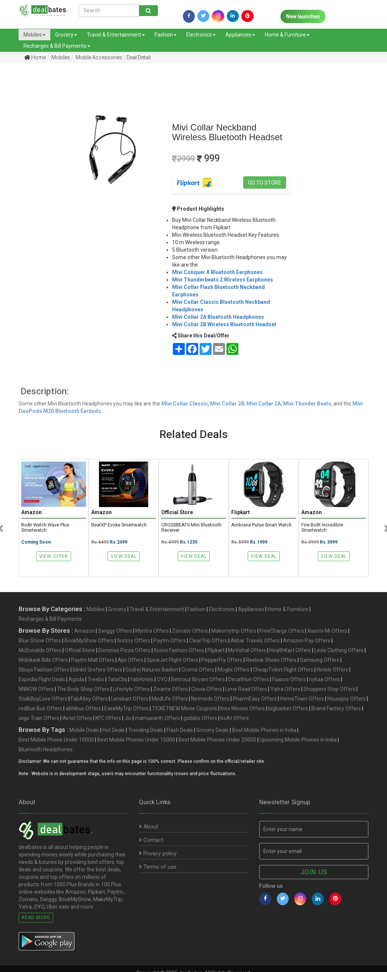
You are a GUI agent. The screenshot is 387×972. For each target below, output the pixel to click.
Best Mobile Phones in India (264, 730)
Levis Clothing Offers (339, 650)
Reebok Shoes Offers (271, 660)
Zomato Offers (190, 631)
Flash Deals (179, 730)
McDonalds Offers (40, 650)
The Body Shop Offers (83, 689)
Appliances (240, 35)
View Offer (53, 556)
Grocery (66, 35)
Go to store (264, 183)
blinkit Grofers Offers (97, 670)
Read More (36, 917)
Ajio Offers (130, 660)
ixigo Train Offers (39, 718)
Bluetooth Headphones (46, 749)
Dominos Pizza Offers (124, 650)
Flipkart (216, 650)
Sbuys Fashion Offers (44, 670)
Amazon (84, 631)
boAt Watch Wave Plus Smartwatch (45, 528)
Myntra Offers (152, 631)
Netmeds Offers (210, 699)
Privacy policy (158, 853)
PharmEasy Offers (255, 699)
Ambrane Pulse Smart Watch (261, 525)
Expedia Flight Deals (42, 679)
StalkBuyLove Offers (43, 699)
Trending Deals (145, 730)
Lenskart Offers (129, 699)
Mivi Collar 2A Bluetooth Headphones (218, 317)
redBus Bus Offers (40, 708)
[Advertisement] (26, 186)
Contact (151, 840)
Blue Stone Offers (40, 641)
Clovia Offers (206, 689)
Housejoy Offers (346, 699)
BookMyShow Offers (89, 641)
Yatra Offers (285, 689)
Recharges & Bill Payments (56, 46)
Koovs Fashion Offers (179, 650)
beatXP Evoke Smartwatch (119, 525)
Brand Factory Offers (336, 708)
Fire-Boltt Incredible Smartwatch (322, 528)
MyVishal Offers (247, 650)
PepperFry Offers (222, 660)
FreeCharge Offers (282, 631)
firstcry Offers (133, 641)
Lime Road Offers (246, 689)
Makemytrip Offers (233, 631)
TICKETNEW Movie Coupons (184, 708)
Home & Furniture (287, 35)
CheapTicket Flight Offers (283, 670)
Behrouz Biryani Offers (198, 679)
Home (35, 57)
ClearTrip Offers (208, 641)
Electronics (201, 35)
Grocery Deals (212, 730)
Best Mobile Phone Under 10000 (56, 740)
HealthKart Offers (290, 650)
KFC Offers (108, 718)
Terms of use (158, 867)
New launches (303, 16)
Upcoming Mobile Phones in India (298, 740)
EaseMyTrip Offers (126, 708)
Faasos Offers (289, 679)
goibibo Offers (200, 718)
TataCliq (117, 679)
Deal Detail (138, 57)
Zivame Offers (170, 689)
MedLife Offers (170, 699)
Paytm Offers (169, 641)
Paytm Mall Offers (92, 660)
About (148, 826)
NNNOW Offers (36, 689)
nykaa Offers (324, 679)
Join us (313, 872)
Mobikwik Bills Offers (43, 660)
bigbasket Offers (288, 708)
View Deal (124, 556)
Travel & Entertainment (116, 35)
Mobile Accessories (98, 57)
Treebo (96, 679)
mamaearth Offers (157, 718)
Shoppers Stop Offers (329, 689)
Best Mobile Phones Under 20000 (217, 740)
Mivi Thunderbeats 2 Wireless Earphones (222, 280)
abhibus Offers (83, 708)
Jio (127, 718)
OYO (162, 679)
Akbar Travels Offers (255, 641)
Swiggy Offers (115, 631)
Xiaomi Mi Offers (327, 631)
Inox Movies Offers (243, 708)
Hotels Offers (332, 670)
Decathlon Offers (248, 679)
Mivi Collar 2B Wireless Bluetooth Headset (224, 324)
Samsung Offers (319, 660)
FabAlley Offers (89, 699)
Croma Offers (197, 670)
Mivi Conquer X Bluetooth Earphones (217, 272)
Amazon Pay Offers (306, 641)
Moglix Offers (234, 670)
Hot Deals (113, 730)
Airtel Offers (77, 718)
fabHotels (141, 679)
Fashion (166, 35)
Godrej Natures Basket (152, 670)
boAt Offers (235, 718)
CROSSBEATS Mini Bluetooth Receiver (191, 528)
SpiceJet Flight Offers (172, 660)
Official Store (80, 650)
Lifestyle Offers (131, 689)
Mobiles (34, 35)
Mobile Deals (84, 730)
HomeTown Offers (302, 699)
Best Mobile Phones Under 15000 (136, 740)
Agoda (76, 679)
